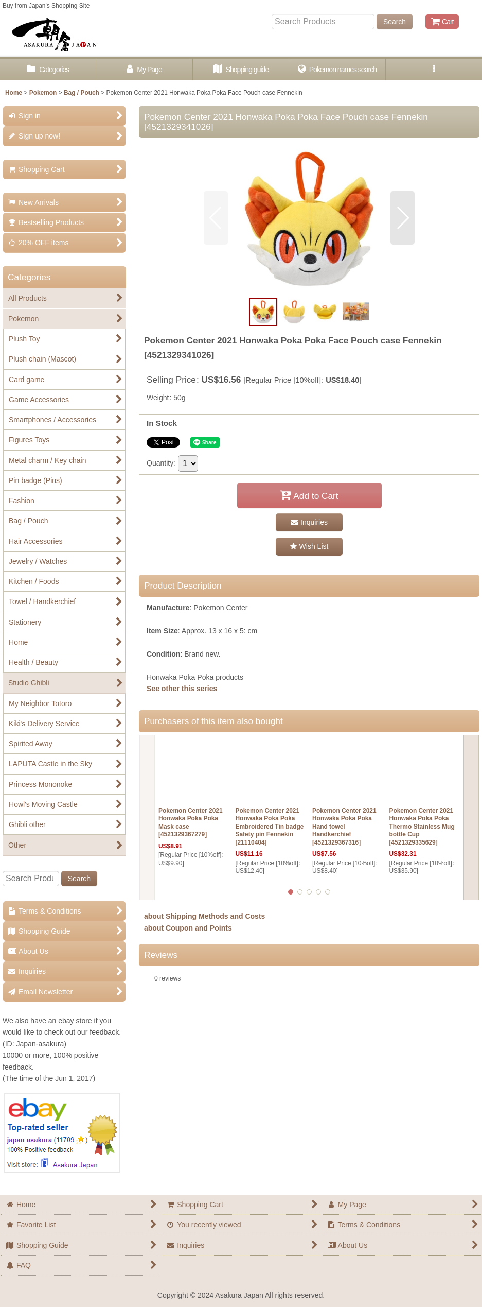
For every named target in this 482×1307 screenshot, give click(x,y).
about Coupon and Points (188, 928)
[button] (434, 69)
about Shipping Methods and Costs (204, 916)
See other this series (182, 688)
